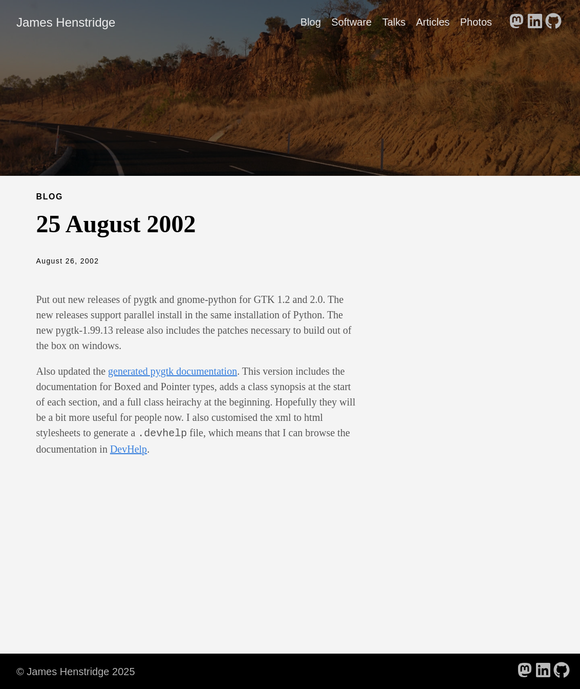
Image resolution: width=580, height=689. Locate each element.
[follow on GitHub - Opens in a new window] (553, 22)
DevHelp (128, 448)
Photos (476, 22)
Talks (394, 22)
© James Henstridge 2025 (75, 670)
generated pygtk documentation (172, 371)
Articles (433, 22)
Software (351, 22)
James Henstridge (65, 22)
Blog (310, 22)
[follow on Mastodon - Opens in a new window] (516, 22)
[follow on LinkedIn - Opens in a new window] (535, 22)
